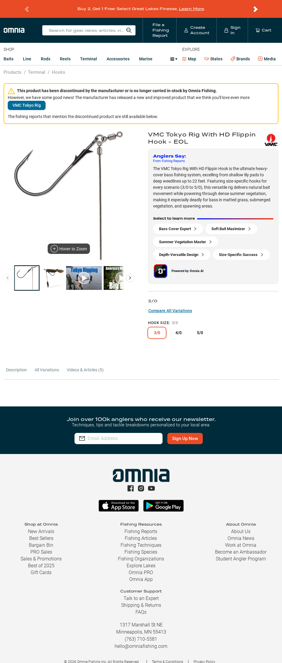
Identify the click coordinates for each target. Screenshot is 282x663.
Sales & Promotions (41, 551)
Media (267, 51)
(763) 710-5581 (141, 631)
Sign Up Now (193, 430)
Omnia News (241, 530)
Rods (45, 51)
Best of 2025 (41, 558)
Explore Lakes (141, 558)
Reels (65, 51)
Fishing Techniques (141, 537)
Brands (240, 51)
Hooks (58, 64)
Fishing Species (140, 544)
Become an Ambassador (241, 544)
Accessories (118, 51)
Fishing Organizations (141, 551)
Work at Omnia (240, 537)
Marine (145, 51)
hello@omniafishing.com (141, 638)
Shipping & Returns (141, 597)
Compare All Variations (170, 303)
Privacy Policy (204, 654)
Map (189, 51)
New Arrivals (41, 524)
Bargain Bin (41, 537)
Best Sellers (41, 530)
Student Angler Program (241, 551)
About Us (240, 524)
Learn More (191, 4)
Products (12, 64)
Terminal (88, 51)
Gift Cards (41, 565)
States (213, 51)
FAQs (141, 604)
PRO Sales (41, 544)
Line (27, 51)
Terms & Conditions (167, 654)
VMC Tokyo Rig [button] (27, 97)
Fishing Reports (140, 524)
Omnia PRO (141, 565)
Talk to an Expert (141, 590)
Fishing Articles (141, 530)
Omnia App (141, 571)
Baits (8, 51)
